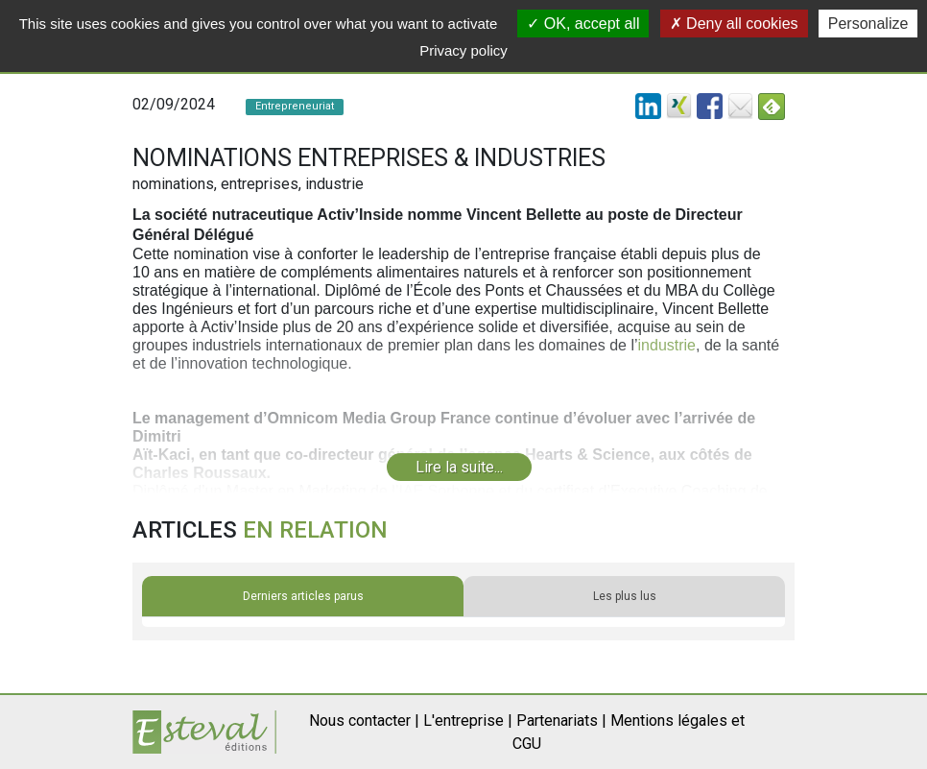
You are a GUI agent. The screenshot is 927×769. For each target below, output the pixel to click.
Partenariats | (561, 720)
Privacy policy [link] (463, 50)
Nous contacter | (364, 720)
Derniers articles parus (303, 596)
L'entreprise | (467, 720)
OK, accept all (583, 23)
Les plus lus (624, 596)
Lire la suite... (459, 467)
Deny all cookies (734, 23)
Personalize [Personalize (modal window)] (868, 23)
